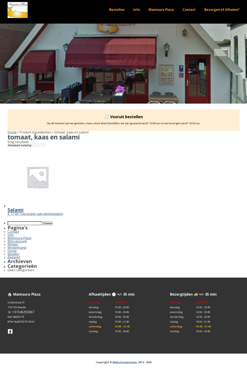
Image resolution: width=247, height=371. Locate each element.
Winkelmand (17, 247)
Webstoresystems (125, 362)
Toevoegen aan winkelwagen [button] (41, 214)
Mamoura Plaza (161, 9)
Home (12, 132)
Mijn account (17, 241)
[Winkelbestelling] (26, 145)
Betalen (13, 254)
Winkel (13, 244)
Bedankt (14, 257)
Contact (189, 9)
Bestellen (116, 9)
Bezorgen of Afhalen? (221, 9)
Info (136, 9)
